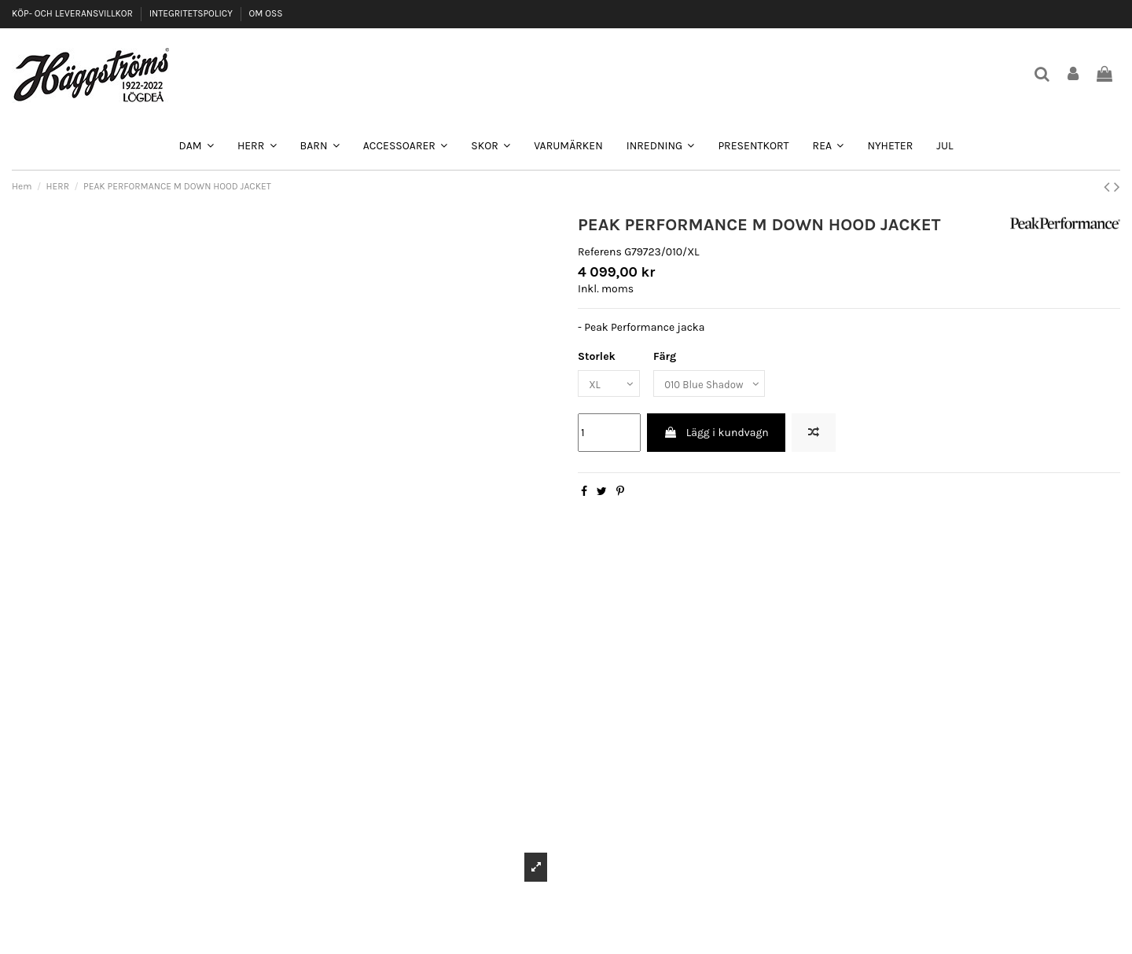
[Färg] (716, 384)
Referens (600, 252)
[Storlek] (611, 384)
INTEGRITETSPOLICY (192, 13)
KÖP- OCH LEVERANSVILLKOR (73, 13)
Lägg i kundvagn (715, 435)
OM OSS (265, 13)
